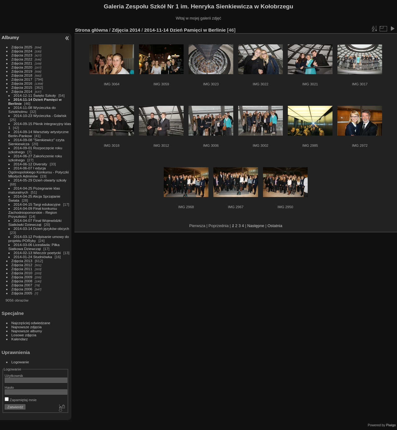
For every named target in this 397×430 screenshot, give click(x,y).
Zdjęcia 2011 (21, 269)
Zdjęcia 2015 (21, 87)
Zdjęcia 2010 (21, 273)
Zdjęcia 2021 (21, 63)
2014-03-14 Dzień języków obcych (41, 228)
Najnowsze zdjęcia (26, 327)
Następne (255, 225)
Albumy (10, 37)
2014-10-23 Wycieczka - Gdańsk (40, 116)
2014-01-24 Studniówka (33, 257)
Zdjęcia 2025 (21, 47)
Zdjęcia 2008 (21, 281)
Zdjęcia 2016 (21, 83)
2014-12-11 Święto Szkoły (35, 95)
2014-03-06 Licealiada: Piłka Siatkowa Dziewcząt (34, 247)
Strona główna (91, 30)
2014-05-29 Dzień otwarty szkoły (40, 180)
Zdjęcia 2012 (21, 265)
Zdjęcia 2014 (21, 91)
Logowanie (20, 362)
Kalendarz (19, 339)
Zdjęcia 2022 (21, 59)
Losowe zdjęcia (23, 335)
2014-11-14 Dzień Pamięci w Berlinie (185, 30)
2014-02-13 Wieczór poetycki (37, 253)
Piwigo (391, 425)
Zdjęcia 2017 (21, 79)
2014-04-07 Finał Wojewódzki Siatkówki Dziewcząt (35, 222)
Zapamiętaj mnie (21, 400)
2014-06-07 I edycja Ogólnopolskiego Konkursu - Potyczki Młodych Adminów (38, 172)
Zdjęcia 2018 (21, 75)
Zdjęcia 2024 (21, 51)
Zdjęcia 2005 (21, 293)
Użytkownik (14, 376)
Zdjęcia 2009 (21, 277)
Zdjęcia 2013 (21, 261)
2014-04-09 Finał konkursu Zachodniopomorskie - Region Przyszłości (32, 212)
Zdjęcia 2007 (21, 285)
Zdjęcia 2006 (21, 289)
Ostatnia (274, 225)
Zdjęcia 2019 (21, 71)
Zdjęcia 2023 (21, 55)
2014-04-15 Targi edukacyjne (37, 204)
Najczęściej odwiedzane (31, 323)
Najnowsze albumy (26, 331)
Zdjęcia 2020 (21, 67)
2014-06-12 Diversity (30, 164)
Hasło (9, 387)
